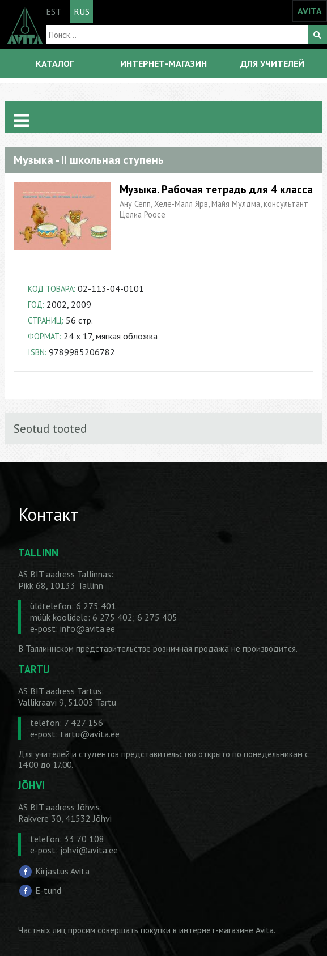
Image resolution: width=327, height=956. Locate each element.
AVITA (310, 10)
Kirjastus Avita (62, 871)
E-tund (48, 889)
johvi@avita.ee (89, 850)
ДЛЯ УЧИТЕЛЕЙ (272, 63)
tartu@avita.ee (90, 734)
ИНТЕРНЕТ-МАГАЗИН (163, 63)
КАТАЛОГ (55, 63)
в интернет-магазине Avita (223, 930)
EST (53, 11)
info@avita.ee (87, 628)
